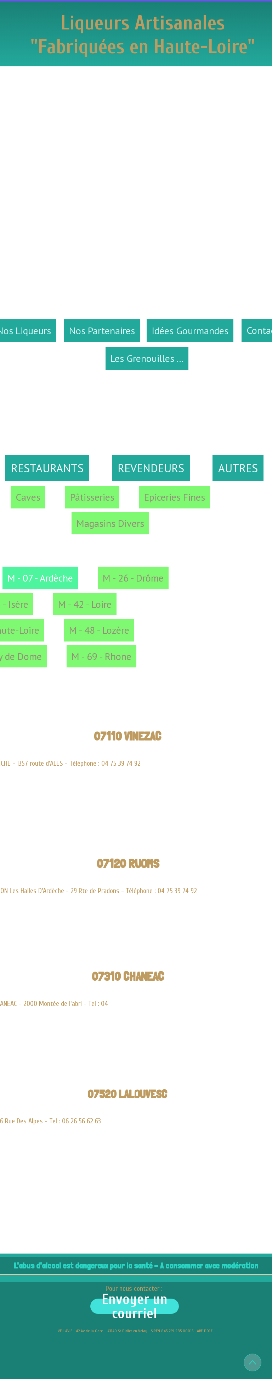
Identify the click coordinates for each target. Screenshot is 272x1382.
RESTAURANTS (47, 468)
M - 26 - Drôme (133, 577)
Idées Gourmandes (190, 330)
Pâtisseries (92, 496)
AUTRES (238, 468)
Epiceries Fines (174, 496)
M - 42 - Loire (85, 604)
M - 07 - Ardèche (40, 577)
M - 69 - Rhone (101, 656)
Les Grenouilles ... (146, 358)
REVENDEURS (151, 468)
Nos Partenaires (102, 330)
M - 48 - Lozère (99, 630)
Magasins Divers (110, 523)
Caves (28, 496)
